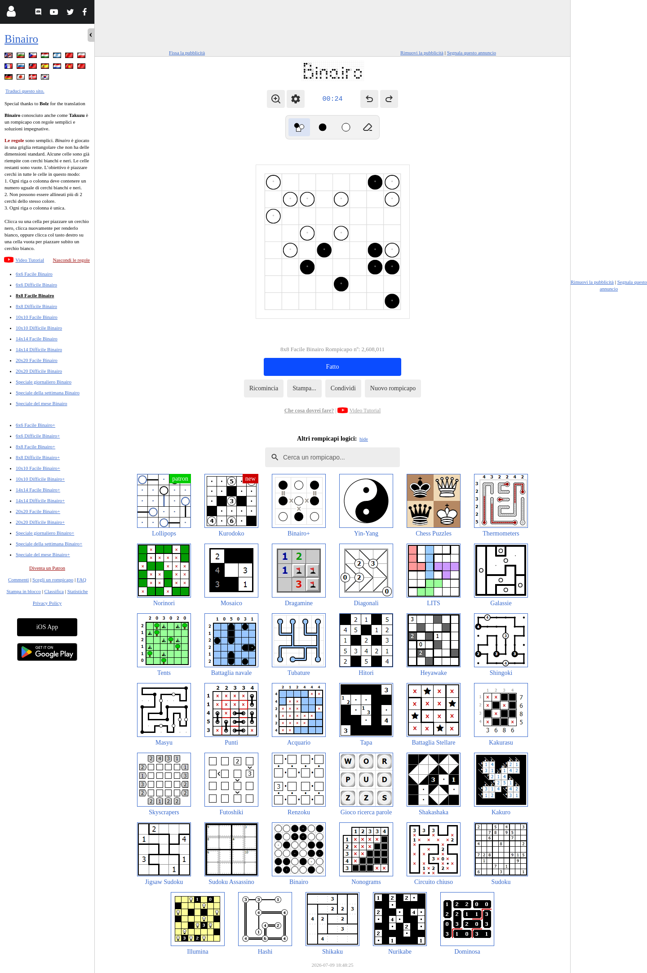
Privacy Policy (47, 603)
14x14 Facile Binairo (37, 338)
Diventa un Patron (47, 568)
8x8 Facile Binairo (35, 295)
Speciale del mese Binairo (41, 403)
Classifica (54, 591)
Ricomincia (264, 388)
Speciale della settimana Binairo (48, 392)
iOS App (47, 627)
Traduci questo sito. (24, 91)
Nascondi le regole (71, 260)
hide (363, 439)
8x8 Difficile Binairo (36, 306)
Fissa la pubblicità (187, 52)
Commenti (18, 579)
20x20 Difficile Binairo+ (40, 522)
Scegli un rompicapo (52, 579)
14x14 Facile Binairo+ (38, 489)
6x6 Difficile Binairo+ (38, 435)
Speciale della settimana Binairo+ (49, 543)
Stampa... (304, 388)
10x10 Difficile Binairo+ (40, 479)
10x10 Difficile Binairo (39, 327)
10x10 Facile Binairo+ (38, 468)
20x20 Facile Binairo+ (38, 511)
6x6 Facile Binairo (34, 274)
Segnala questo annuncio (471, 52)
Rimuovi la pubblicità (421, 52)
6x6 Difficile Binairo (36, 284)
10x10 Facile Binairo (37, 317)
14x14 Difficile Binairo (39, 349)
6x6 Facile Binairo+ (35, 425)
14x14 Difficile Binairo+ (40, 500)
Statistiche (77, 591)
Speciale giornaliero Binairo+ (45, 533)
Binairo (21, 39)
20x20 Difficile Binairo (39, 371)
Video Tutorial (29, 260)
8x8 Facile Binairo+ (35, 446)
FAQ (81, 579)
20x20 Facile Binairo (37, 360)
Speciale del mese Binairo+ (43, 554)
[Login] (11, 13)
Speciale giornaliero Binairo (43, 381)
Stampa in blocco (24, 591)
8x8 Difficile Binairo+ (38, 457)
